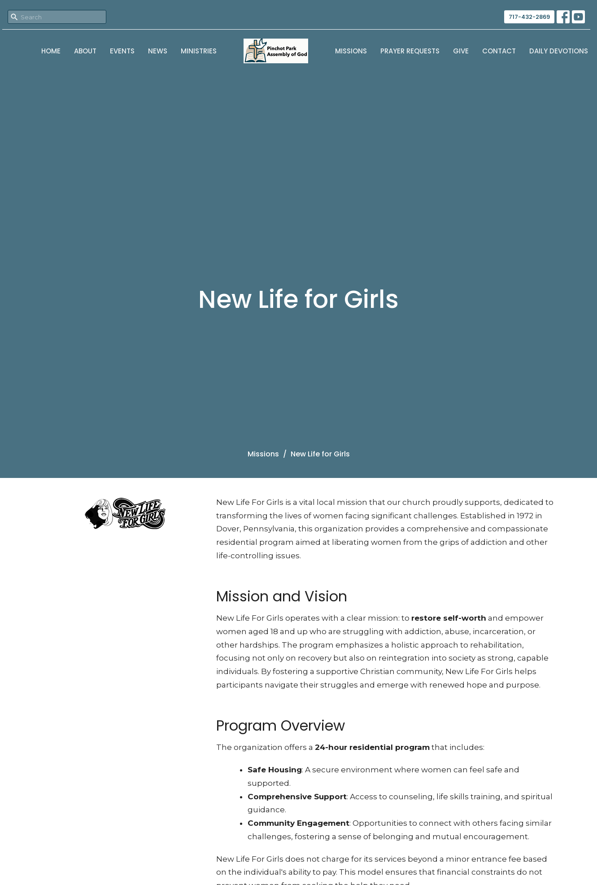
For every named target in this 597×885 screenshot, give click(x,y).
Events (122, 51)
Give (461, 51)
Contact (499, 51)
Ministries (199, 51)
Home (51, 51)
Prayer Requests (410, 51)
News (157, 51)
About (85, 51)
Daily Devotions (558, 51)
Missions (351, 51)
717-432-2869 (529, 17)
